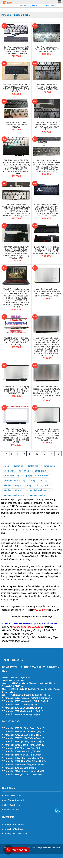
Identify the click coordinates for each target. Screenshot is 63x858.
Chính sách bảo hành (13, 796)
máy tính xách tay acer (40, 490)
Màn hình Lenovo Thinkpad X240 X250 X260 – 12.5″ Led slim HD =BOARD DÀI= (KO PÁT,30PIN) (16, 341)
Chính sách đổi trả (12, 805)
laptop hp (18, 466)
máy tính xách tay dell (37, 485)
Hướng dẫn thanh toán (14, 824)
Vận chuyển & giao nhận (14, 800)
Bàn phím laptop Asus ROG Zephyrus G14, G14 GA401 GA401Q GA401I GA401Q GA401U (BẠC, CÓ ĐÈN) (16, 50)
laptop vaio (24, 471)
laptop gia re (40, 471)
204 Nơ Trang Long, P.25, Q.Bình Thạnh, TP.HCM (39, 5)
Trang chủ (6, 15)
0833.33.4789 (19, 849)
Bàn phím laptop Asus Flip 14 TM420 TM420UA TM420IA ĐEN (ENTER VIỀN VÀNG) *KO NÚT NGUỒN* (16, 88)
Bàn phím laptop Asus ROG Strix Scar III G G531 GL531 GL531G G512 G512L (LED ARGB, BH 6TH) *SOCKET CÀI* (47, 250)
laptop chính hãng (11, 475)
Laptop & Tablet (22, 15)
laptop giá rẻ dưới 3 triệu (36, 475)
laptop (6, 466)
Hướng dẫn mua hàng (13, 829)
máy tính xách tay (39, 480)
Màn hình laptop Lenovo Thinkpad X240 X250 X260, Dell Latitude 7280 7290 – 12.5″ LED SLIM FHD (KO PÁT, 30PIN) (47, 292)
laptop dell (33, 466)
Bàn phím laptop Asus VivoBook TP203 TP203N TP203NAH (16, 124)
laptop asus (49, 466)
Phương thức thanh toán (15, 834)
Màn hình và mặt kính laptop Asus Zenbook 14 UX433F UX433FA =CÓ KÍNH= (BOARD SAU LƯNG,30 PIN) (16, 390)
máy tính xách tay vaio (13, 495)
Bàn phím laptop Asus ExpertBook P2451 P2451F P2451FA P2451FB (47, 49)
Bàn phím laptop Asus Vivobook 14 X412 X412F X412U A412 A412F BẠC (47, 86)
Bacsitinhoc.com (11, 810)
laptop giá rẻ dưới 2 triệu (14, 480)
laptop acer (8, 471)
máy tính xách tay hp (12, 485)
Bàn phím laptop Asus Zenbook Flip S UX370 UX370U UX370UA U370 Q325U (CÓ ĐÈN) (46, 125)
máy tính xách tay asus (13, 490)
